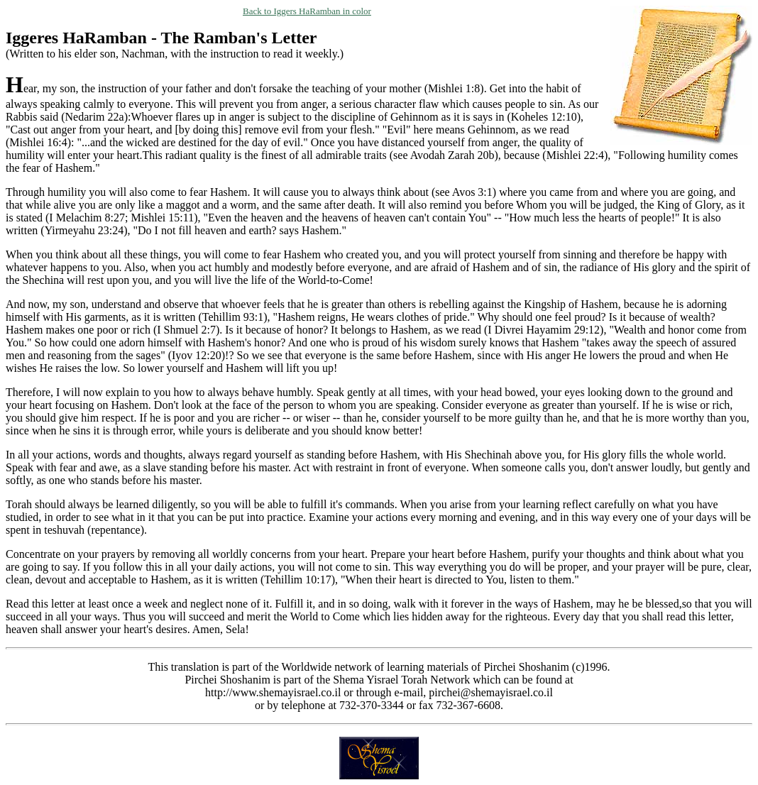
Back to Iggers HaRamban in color (307, 11)
